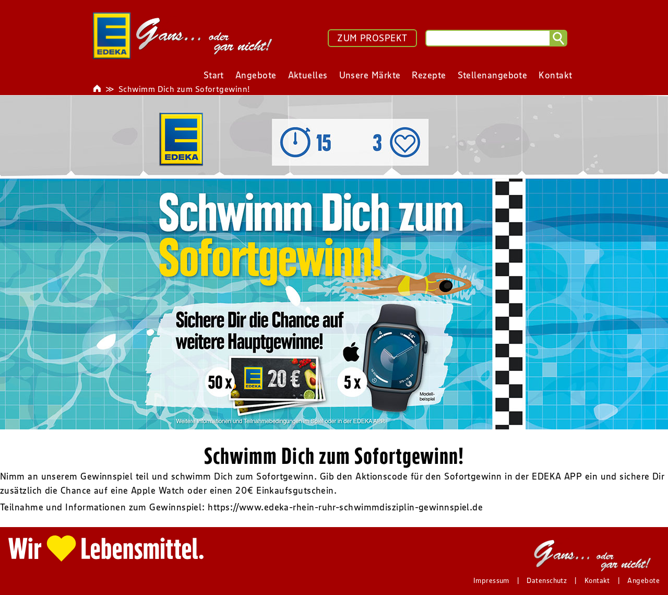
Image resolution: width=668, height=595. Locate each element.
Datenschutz (547, 580)
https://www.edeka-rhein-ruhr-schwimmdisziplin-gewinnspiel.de (345, 507)
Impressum (491, 580)
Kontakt (597, 580)
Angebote (643, 580)
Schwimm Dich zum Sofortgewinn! (184, 89)
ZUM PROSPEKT (372, 38)
